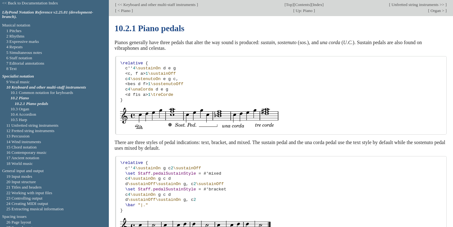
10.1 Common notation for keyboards (41, 92)
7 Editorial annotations (25, 63)
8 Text (11, 68)
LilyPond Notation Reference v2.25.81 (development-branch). (47, 14)
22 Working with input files (29, 192)
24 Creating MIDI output (27, 203)
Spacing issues (14, 216)
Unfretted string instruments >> (417, 4)
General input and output (23, 170)
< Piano (123, 10)
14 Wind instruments (23, 141)
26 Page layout (18, 222)
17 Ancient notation (22, 157)
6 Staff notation (19, 57)
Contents (302, 4)
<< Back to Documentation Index (30, 3)
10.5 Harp (18, 119)
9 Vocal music (18, 81)
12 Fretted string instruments (30, 130)
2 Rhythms (15, 36)
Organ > (437, 10)
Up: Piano (304, 10)
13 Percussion (18, 136)
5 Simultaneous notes (24, 52)
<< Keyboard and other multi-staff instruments (156, 4)
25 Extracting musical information (35, 209)
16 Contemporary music (26, 152)
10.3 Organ (19, 109)
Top (289, 4)
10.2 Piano (19, 98)
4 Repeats (14, 46)
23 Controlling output (24, 198)
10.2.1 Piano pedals (31, 103)
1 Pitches (13, 30)
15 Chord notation (21, 147)
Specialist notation (18, 76)
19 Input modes (19, 176)
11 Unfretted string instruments (32, 125)
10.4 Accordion (23, 114)
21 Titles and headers (24, 187)
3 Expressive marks (22, 41)
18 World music (19, 163)
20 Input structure (21, 181)
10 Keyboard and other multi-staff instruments (46, 87)
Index (317, 4)
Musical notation (16, 25)
